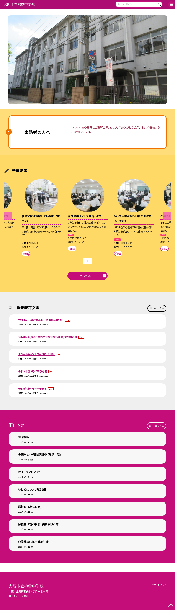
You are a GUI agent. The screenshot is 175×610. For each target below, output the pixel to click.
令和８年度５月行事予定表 (33, 371)
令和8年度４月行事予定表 (32, 388)
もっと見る (86, 276)
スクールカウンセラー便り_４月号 (36, 354)
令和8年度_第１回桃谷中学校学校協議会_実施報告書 (48, 337)
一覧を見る (158, 425)
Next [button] (167, 216)
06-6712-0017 (22, 595)
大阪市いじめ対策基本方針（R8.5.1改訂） (41, 320)
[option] (87, 59)
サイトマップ (159, 585)
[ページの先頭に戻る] (171, 606)
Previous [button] (8, 216)
